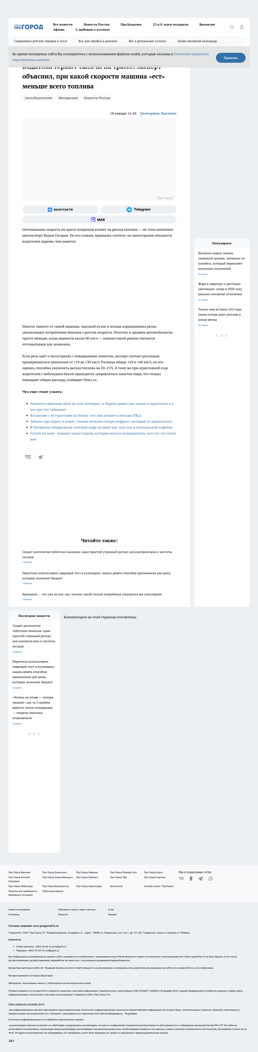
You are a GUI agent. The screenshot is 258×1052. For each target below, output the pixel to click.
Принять (231, 58)
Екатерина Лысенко (158, 113)
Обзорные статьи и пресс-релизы (77, 909)
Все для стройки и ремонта (98, 41)
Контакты (13, 914)
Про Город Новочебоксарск (57, 877)
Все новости (63, 24)
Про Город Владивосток (55, 886)
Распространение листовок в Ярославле (30, 975)
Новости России (97, 24)
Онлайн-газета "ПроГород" (159, 886)
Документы (116, 886)
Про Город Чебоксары (20, 886)
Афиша (59, 29)
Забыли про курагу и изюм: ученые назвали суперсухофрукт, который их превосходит (101, 421)
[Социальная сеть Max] (99, 219)
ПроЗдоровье (131, 24)
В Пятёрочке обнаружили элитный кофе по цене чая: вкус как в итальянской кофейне (101, 427)
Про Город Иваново (87, 872)
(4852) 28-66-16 (43, 946)
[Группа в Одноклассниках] (191, 878)
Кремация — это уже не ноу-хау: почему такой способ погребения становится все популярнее (99, 597)
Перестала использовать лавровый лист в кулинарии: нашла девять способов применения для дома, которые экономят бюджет (99, 578)
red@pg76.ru (52, 950)
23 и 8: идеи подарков (170, 24)
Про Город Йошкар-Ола (123, 872)
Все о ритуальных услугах (147, 41)
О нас (111, 909)
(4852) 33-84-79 (36, 950)
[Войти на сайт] (242, 27)
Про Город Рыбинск (87, 877)
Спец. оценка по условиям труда (26, 1004)
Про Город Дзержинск (54, 872)
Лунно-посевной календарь (197, 41)
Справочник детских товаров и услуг (40, 41)
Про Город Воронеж (19, 872)
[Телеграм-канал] (138, 209)
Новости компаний (19, 909)
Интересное (68, 98)
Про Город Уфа (118, 877)
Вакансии (207, 24)
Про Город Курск (153, 872)
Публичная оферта (52, 891)
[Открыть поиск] (232, 27)
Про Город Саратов (154, 877)
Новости (63, 914)
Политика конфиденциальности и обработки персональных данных (45, 1019)
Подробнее (131, 1013)
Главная (112, 914)
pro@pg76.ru (59, 946)
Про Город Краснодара (89, 886)
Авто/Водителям (38, 98)
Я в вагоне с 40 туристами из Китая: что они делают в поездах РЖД (85, 415)
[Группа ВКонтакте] (60, 209)
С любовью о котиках (93, 29)
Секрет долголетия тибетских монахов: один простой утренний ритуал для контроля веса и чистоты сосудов (99, 557)
